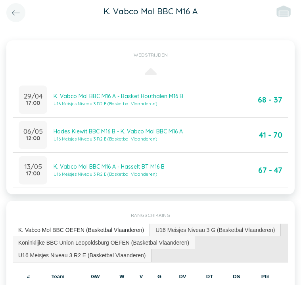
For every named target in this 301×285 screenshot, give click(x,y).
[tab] (81, 230)
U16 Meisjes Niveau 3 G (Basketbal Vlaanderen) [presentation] (215, 230)
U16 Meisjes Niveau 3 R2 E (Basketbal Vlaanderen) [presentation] (82, 255)
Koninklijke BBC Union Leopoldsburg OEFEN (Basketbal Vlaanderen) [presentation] (103, 242)
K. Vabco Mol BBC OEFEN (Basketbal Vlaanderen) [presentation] (81, 230)
